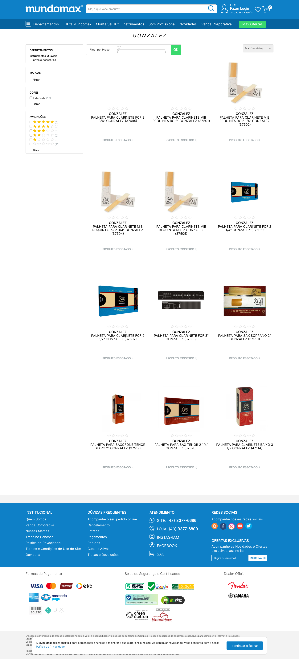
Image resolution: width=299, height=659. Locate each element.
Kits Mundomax (79, 24)
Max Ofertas (252, 24)
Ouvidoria (33, 555)
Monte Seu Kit (107, 24)
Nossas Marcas (37, 531)
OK (175, 50)
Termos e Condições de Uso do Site (53, 549)
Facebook (167, 545)
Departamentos (46, 24)
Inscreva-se (258, 558)
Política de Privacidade (43, 543)
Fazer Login (239, 8)
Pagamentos (97, 537)
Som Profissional (162, 24)
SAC (161, 554)
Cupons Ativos (98, 549)
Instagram (168, 537)
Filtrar (36, 79)
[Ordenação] (258, 48)
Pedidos (94, 543)
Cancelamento (99, 525)
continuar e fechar (245, 646)
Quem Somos (36, 519)
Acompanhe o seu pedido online (112, 519)
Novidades (188, 24)
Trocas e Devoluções (103, 555)
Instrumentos (133, 24)
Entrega (93, 531)
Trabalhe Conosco (39, 537)
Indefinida (42, 98)
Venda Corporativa (216, 24)
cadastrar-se (242, 12)
